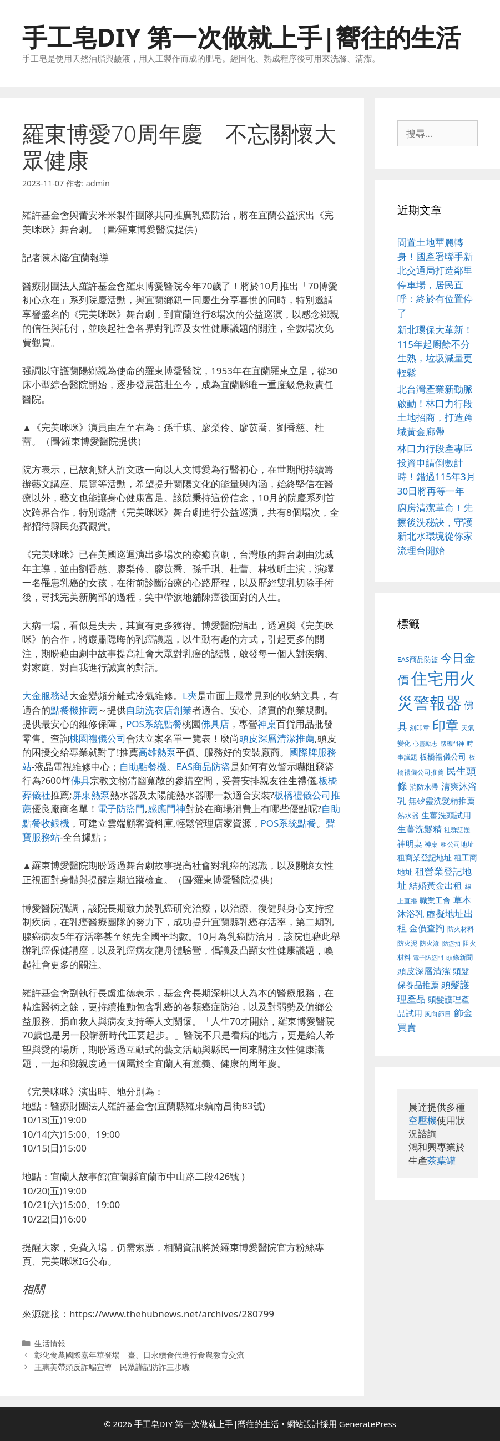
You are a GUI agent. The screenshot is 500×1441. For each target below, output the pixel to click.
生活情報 (49, 1343)
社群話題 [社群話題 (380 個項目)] (457, 829)
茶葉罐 (441, 1160)
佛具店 (215, 723)
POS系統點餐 (154, 723)
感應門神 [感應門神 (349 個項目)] (452, 743)
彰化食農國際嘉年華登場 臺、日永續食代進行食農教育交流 (139, 1355)
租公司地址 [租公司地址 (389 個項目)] (457, 844)
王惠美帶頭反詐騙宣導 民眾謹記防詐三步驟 (112, 1367)
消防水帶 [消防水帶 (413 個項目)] (424, 787)
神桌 (266, 723)
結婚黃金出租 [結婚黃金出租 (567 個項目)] (435, 885)
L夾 (190, 695)
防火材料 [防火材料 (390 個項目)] (460, 929)
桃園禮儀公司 (97, 738)
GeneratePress (367, 1423)
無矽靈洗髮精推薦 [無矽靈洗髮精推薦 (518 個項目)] (441, 801)
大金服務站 (45, 695)
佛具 (80, 780)
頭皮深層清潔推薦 (277, 738)
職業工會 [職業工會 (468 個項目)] (435, 900)
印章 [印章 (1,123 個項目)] (445, 725)
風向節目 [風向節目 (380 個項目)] (438, 1013)
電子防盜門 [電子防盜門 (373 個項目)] (428, 957)
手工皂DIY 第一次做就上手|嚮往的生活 (241, 37)
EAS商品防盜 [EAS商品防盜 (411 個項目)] (417, 659)
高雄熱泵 (157, 752)
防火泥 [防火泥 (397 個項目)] (407, 943)
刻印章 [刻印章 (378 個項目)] (420, 727)
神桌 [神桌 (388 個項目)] (431, 844)
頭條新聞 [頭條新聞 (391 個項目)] (459, 957)
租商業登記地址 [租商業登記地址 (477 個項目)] (424, 857)
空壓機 (422, 1120)
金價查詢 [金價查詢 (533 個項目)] (427, 928)
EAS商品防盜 (203, 766)
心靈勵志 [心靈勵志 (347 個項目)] (425, 743)
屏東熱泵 (91, 794)
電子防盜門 (121, 808)
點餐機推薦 (74, 710)
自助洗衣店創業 (159, 710)
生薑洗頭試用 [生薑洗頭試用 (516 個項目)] (446, 815)
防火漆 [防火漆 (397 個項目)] (430, 943)
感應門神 (166, 808)
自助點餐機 (142, 766)
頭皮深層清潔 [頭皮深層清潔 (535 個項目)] (424, 971)
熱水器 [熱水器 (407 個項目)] (408, 816)
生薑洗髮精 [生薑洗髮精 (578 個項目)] (419, 828)
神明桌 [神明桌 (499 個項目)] (409, 843)
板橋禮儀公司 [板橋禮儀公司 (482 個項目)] (443, 756)
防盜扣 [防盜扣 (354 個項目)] (451, 943)
